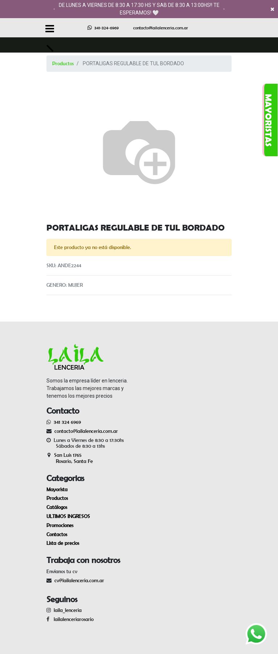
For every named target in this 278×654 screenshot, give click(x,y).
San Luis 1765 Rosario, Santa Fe (69, 458)
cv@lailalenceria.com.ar (79, 580)
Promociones (59, 525)
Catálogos (56, 507)
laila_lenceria (68, 610)
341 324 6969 (67, 422)
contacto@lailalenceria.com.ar (160, 27)
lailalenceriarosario (72, 619)
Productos (63, 63)
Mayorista (57, 489)
